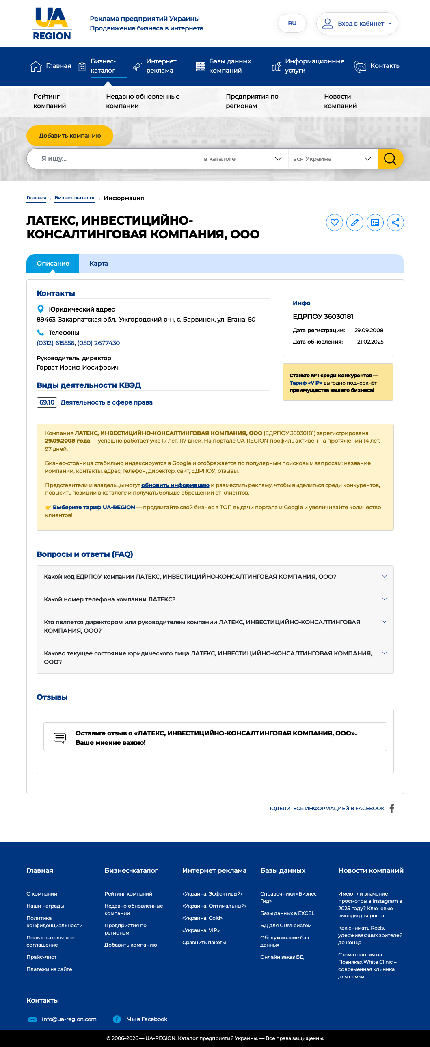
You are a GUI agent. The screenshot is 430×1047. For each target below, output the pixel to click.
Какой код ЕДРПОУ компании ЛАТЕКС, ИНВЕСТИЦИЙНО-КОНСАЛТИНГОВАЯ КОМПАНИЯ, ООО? (190, 576)
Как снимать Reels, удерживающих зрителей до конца (370, 935)
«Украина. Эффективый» (212, 894)
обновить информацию (175, 485)
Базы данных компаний (230, 65)
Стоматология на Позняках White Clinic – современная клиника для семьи (367, 966)
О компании (41, 894)
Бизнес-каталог (103, 65)
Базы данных (282, 870)
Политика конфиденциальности (54, 921)
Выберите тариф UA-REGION (94, 507)
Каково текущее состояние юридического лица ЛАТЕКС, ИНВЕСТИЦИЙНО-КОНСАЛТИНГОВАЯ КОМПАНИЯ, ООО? (208, 658)
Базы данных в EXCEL (287, 913)
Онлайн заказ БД (282, 957)
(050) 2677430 (98, 343)
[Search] (113, 159)
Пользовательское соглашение (50, 941)
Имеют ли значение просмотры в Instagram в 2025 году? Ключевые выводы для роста (370, 905)
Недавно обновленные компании (142, 101)
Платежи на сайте (49, 969)
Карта (98, 263)
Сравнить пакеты (204, 942)
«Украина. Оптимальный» (214, 906)
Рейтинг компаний (49, 101)
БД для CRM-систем (285, 925)
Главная (58, 65)
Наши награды (45, 906)
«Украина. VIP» (201, 930)
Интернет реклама (161, 65)
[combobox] (333, 159)
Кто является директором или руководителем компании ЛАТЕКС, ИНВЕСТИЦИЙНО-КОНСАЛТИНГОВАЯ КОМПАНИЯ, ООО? (202, 626)
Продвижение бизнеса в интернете (149, 23)
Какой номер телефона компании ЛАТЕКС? (109, 599)
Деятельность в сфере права (95, 402)
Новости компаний (340, 101)
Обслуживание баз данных (284, 941)
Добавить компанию (70, 135)
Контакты (385, 65)
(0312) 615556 (55, 343)
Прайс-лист (41, 957)
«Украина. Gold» (202, 918)
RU (292, 23)
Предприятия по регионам (252, 101)
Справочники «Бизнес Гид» (288, 897)
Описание (53, 263)
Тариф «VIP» (306, 383)
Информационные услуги (314, 65)
